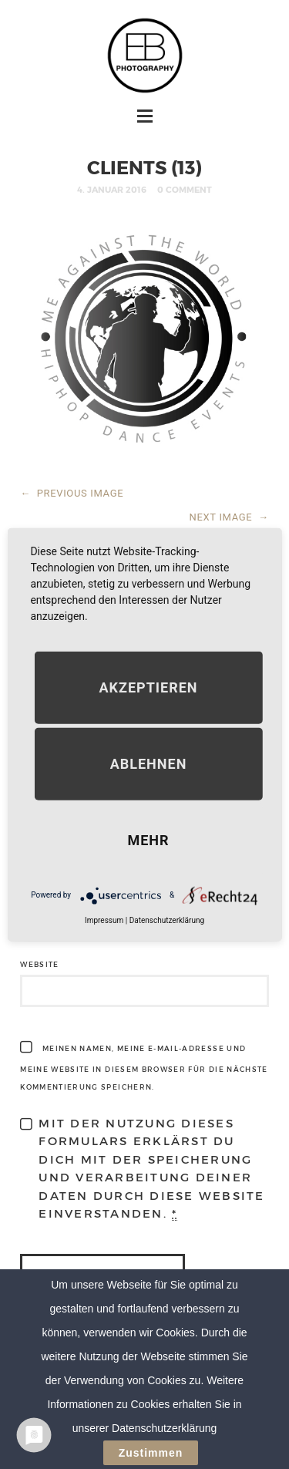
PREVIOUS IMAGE (71, 493)
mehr (148, 839)
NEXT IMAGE (229, 517)
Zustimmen (151, 1453)
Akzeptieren (148, 687)
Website (39, 964)
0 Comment (184, 189)
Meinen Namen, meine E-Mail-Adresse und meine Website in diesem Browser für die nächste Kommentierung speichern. (143, 1067)
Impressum (104, 919)
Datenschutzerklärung (166, 919)
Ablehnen (148, 763)
